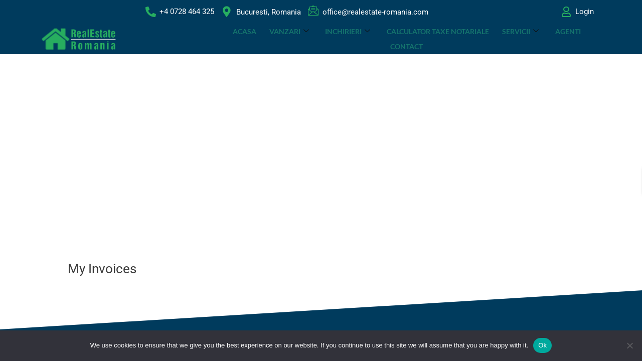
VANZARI (269, 39)
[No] (629, 345)
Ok (542, 345)
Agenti (545, 39)
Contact (587, 39)
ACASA (225, 39)
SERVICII (498, 39)
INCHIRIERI (327, 39)
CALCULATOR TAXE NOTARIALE (417, 39)
